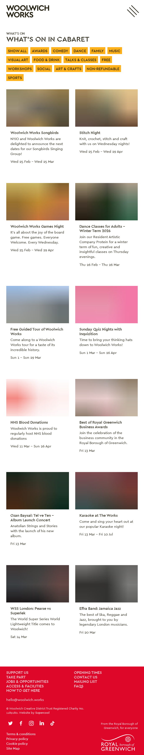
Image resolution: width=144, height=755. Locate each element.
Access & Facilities (25, 686)
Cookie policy (17, 743)
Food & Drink (47, 59)
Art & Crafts (68, 68)
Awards (39, 50)
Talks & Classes (80, 59)
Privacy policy (17, 739)
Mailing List (85, 682)
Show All (17, 50)
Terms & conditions (21, 734)
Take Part (16, 677)
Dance (80, 50)
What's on (15, 33)
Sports (15, 77)
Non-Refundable (103, 68)
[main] (72, 345)
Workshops (20, 68)
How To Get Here (23, 691)
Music (114, 50)
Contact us (85, 677)
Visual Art (18, 59)
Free (106, 59)
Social (43, 68)
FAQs (78, 686)
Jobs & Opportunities (27, 682)
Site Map (13, 748)
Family (98, 50)
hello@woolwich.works (25, 699)
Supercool (42, 713)
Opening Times (88, 673)
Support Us (17, 673)
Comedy (60, 50)
